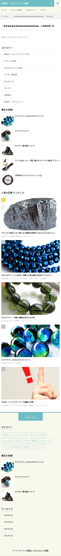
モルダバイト (31, 10)
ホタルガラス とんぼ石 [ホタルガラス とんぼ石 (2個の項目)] (12, 441)
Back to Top (30, 417)
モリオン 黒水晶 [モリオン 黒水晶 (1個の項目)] (30, 441)
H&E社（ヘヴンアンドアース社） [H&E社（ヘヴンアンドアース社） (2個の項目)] (16, 435)
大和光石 (7, 95)
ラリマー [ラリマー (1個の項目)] (6, 447)
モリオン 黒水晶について (25, 146)
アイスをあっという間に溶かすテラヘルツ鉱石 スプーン (37, 160)
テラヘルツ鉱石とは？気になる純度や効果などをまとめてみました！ (28, 233)
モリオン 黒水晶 (10, 74)
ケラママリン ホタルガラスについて (29, 116)
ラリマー (43, 10)
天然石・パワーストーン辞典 (37, 551)
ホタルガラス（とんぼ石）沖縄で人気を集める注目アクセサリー (27, 275)
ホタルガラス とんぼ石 (13, 68)
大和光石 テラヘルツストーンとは (28, 175)
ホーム (3, 10)
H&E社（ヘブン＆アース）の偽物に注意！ (18, 402)
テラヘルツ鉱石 (16, 10)
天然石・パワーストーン (14, 102)
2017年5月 (8, 522)
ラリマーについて (22, 131)
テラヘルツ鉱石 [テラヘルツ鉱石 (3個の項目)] (39, 435)
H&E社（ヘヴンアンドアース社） (17, 54)
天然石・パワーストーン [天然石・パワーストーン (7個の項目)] (33, 447)
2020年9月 (8, 515)
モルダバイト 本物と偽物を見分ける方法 (18, 317)
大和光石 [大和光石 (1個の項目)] (16, 447)
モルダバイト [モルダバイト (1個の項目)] (45, 441)
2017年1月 (8, 536)
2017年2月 (8, 529)
